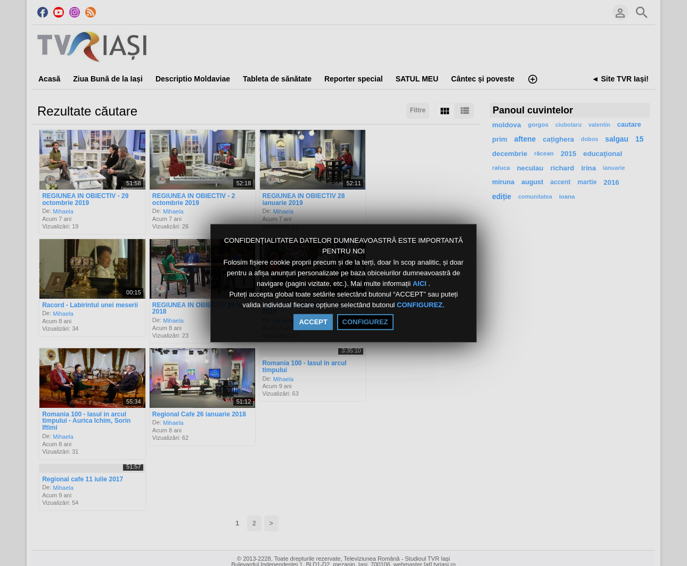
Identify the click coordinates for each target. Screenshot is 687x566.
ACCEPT (313, 322)
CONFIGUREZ (420, 305)
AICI (421, 284)
